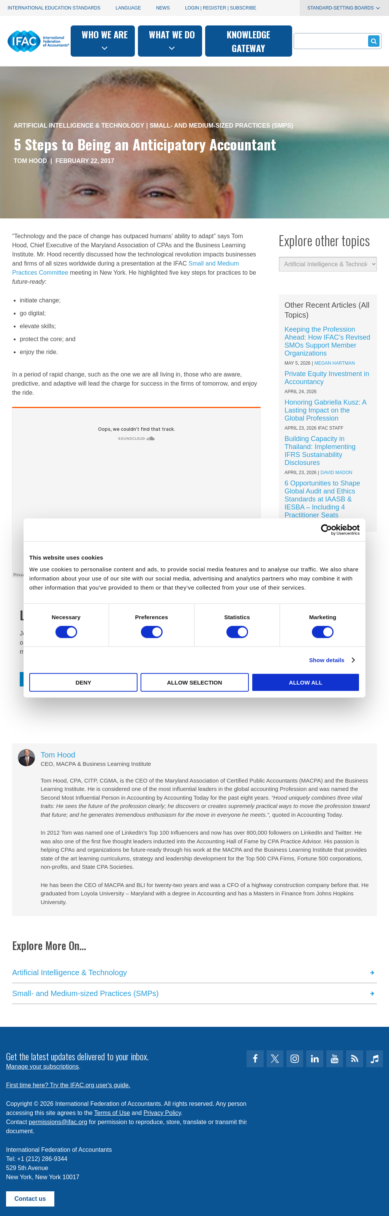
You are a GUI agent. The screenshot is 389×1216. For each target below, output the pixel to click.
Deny (84, 682)
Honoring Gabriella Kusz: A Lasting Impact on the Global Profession (325, 410)
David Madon (337, 472)
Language (128, 8)
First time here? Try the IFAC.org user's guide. (68, 1085)
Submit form (372, 41)
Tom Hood (30, 161)
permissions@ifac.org (58, 1122)
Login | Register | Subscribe (220, 8)
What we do (172, 40)
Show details (327, 659)
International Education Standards (54, 8)
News (163, 8)
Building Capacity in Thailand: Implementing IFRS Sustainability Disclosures (320, 450)
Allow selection (194, 682)
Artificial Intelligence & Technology (79, 125)
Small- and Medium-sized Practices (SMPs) (221, 125)
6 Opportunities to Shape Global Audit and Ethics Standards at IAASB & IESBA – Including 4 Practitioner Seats (322, 499)
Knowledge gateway (248, 41)
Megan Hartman (335, 363)
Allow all (306, 682)
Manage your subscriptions (42, 1066)
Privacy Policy (162, 1113)
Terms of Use (112, 1113)
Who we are (105, 40)
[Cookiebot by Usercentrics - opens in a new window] (326, 529)
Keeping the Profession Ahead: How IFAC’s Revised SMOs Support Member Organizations (327, 341)
